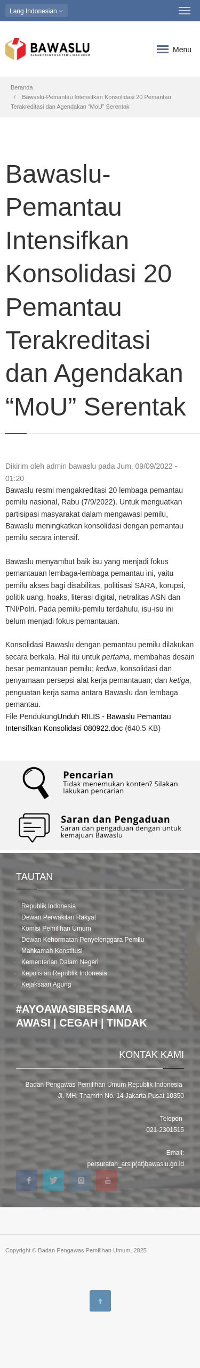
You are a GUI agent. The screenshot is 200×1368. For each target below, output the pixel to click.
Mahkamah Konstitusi (52, 951)
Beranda (22, 87)
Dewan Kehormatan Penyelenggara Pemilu (82, 939)
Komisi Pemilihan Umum (56, 928)
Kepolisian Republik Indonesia (64, 973)
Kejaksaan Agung (46, 984)
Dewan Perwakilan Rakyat (58, 917)
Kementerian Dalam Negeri (60, 962)
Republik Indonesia (48, 906)
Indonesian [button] (36, 11)
